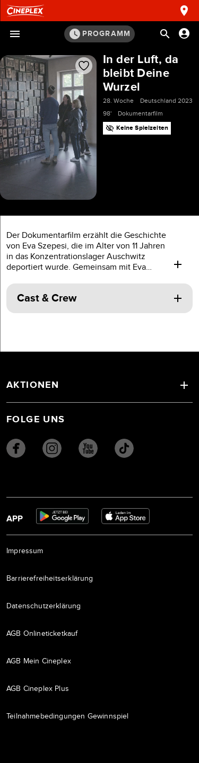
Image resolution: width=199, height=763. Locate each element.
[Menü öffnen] (14, 33)
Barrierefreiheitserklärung (49, 578)
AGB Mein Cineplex (38, 661)
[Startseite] (25, 11)
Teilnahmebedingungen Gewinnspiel (67, 716)
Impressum (25, 551)
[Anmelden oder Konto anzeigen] (184, 33)
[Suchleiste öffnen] (165, 33)
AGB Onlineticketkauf (42, 633)
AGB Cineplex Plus (37, 689)
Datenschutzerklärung (43, 606)
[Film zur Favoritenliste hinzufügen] (83, 65)
